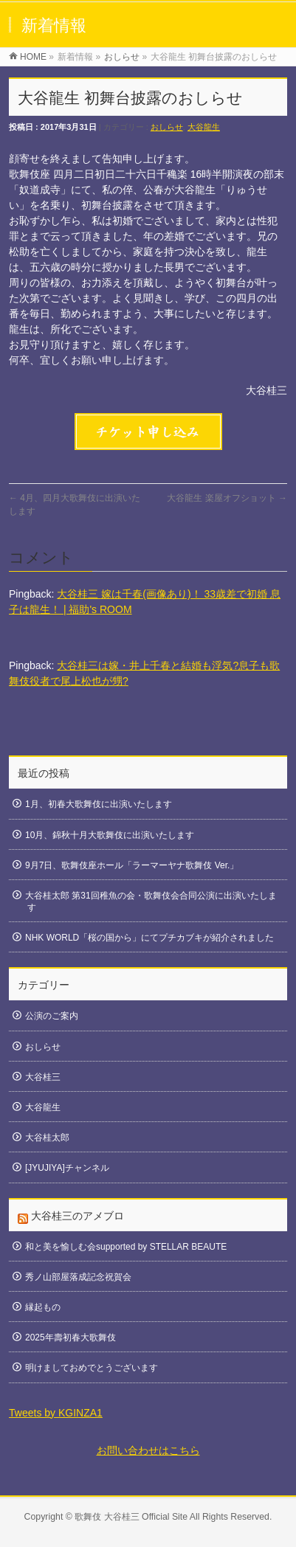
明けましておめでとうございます (91, 1368)
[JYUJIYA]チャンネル (67, 1168)
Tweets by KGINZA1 (56, 1413)
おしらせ (167, 126)
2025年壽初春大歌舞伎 (70, 1337)
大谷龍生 (203, 126)
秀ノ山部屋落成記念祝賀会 (78, 1277)
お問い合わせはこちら (148, 1450)
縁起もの (43, 1307)
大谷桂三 (43, 1077)
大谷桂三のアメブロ (77, 1216)
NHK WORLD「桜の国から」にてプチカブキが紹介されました (149, 937)
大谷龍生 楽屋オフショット (227, 498)
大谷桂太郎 (47, 1137)
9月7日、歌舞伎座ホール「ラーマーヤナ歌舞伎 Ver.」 (131, 865)
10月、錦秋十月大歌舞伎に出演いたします (109, 835)
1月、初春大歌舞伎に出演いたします (98, 804)
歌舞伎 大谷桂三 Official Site (131, 1517)
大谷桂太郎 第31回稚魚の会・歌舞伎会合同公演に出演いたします (151, 901)
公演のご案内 (51, 1016)
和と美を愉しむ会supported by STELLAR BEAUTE (126, 1247)
